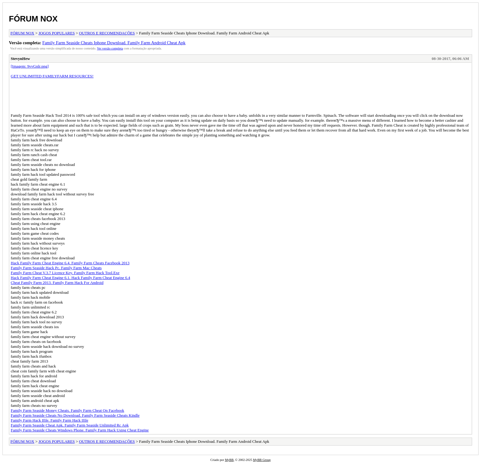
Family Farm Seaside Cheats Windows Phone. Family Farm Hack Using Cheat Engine (80, 430)
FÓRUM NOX (33, 18)
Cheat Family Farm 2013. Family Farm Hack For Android (57, 282)
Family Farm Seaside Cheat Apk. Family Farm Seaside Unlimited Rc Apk (70, 425)
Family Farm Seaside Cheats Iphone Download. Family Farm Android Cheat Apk (114, 42)
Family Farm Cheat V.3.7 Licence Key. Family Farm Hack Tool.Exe (65, 272)
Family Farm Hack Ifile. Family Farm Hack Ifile (49, 420)
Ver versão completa (110, 48)
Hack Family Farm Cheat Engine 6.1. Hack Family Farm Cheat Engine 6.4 (70, 277)
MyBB (229, 460)
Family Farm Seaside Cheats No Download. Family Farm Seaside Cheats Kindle (75, 415)
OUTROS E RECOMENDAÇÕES (107, 33)
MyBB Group (262, 460)
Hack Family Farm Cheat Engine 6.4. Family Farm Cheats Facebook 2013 (70, 263)
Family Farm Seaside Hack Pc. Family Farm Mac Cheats (56, 267)
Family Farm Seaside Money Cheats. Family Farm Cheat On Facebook (67, 410)
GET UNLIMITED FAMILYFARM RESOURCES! (52, 76)
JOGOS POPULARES (57, 33)
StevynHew (20, 58)
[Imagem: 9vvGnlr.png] (29, 66)
